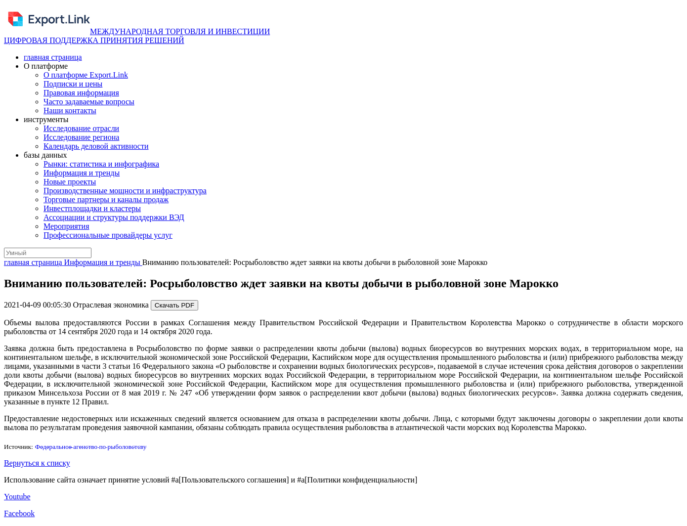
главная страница (53, 57)
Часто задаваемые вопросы (88, 101)
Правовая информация (81, 92)
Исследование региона (81, 137)
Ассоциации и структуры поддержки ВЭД (113, 217)
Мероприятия (66, 226)
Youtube (17, 496)
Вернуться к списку (37, 463)
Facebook (19, 513)
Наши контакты (69, 110)
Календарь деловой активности (96, 146)
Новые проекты (69, 181)
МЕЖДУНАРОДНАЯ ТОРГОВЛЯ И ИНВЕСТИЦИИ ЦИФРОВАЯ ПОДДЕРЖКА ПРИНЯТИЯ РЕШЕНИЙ (137, 35)
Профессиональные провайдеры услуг (107, 235)
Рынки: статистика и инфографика (101, 164)
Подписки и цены (72, 84)
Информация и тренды (81, 173)
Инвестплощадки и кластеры (92, 208)
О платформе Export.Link (85, 75)
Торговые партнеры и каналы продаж (106, 199)
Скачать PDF (174, 305)
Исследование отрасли (81, 128)
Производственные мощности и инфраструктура (125, 190)
